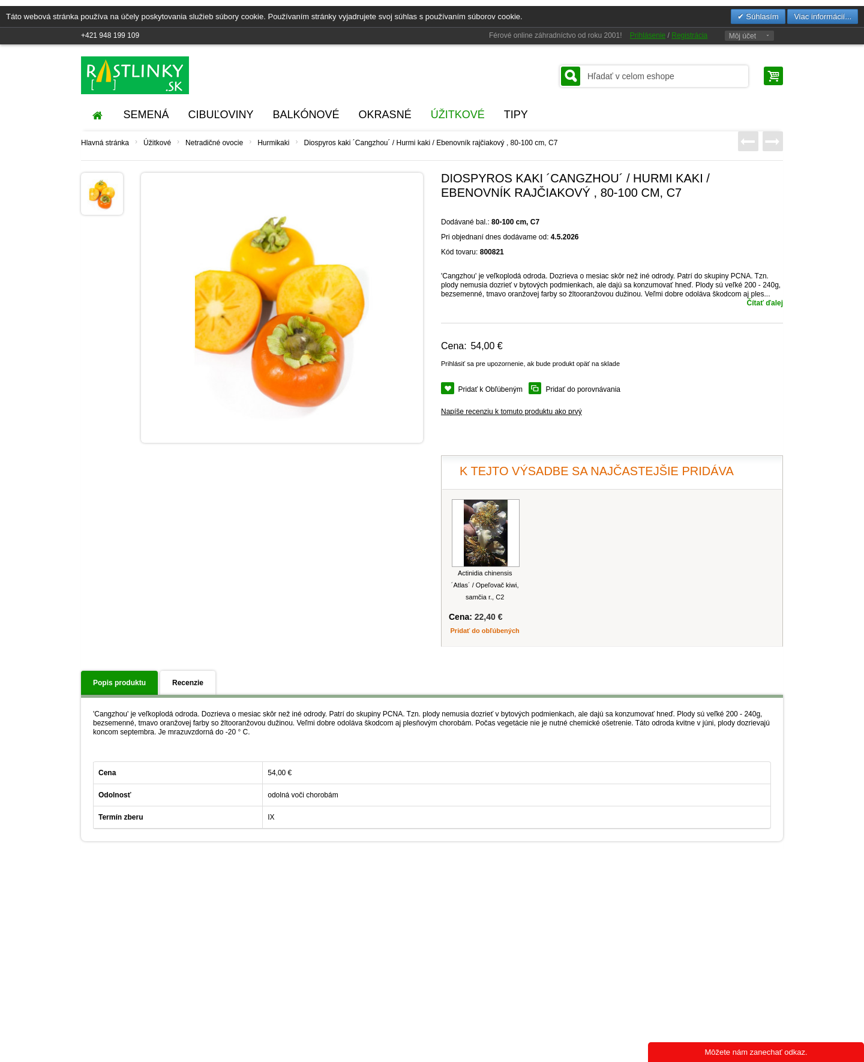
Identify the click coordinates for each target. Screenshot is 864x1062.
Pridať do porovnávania (582, 389)
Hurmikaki (273, 143)
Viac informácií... (822, 16)
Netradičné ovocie (214, 143)
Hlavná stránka (105, 143)
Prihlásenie (647, 35)
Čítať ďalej (765, 303)
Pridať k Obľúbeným (490, 389)
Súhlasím (761, 16)
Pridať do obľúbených (485, 630)
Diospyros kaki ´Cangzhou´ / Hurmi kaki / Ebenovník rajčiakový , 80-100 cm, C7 (430, 143)
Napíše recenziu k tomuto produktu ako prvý (511, 411)
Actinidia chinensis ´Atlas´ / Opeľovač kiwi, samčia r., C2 (485, 585)
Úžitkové (157, 143)
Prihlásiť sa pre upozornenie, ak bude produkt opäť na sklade (530, 363)
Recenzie (187, 683)
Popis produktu (119, 683)
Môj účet (742, 36)
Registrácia (689, 35)
